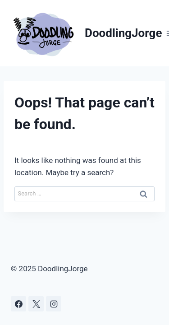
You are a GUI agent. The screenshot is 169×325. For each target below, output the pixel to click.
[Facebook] (18, 303)
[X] (36, 303)
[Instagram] (53, 303)
